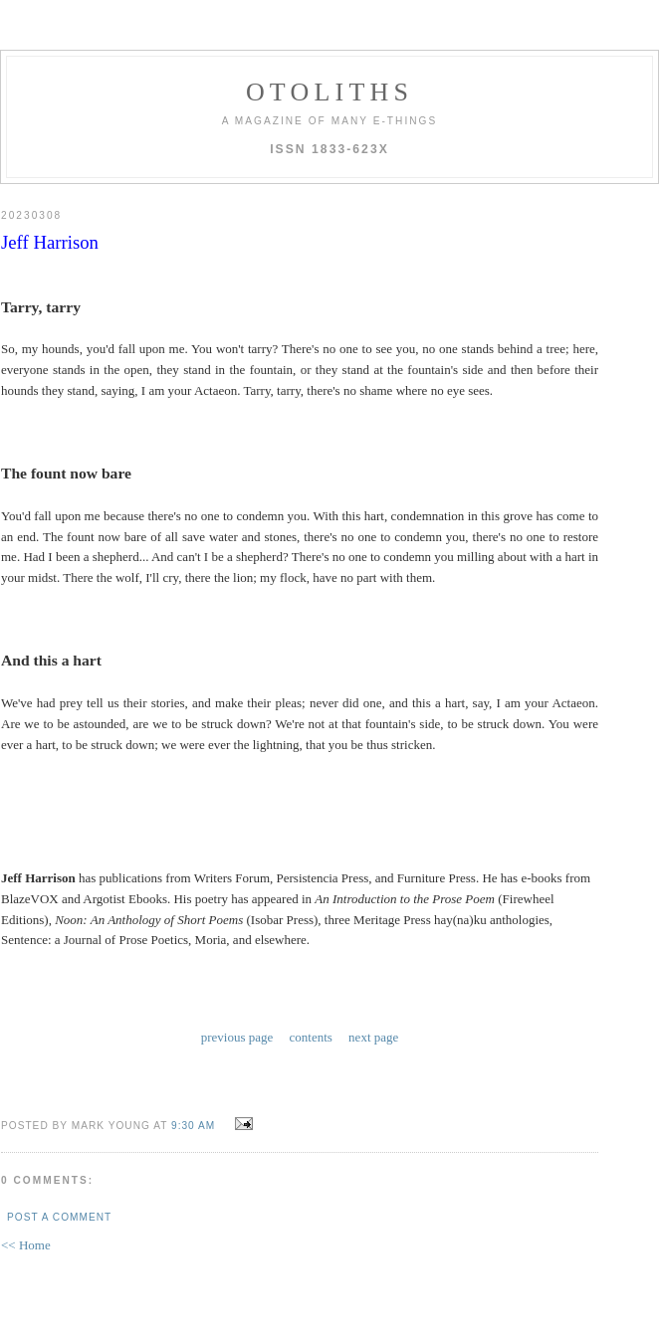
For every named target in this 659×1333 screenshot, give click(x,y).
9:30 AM (193, 1121)
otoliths (329, 92)
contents (311, 1035)
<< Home (26, 1241)
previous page (237, 1035)
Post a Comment (59, 1213)
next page (373, 1035)
